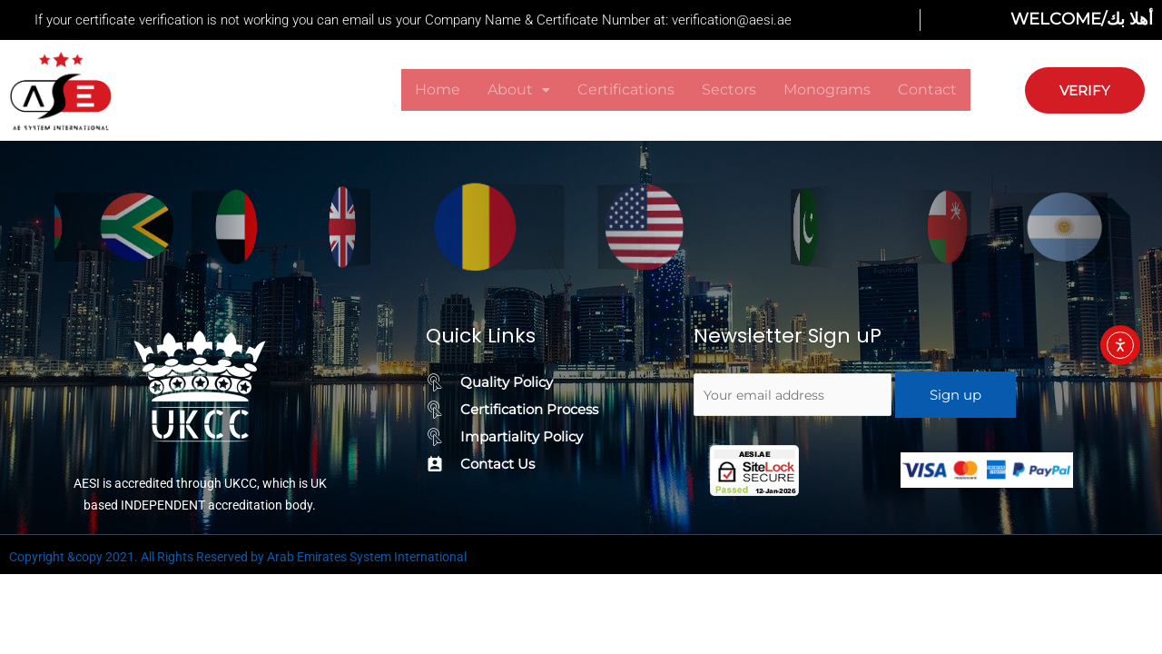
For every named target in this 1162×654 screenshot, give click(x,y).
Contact (927, 89)
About (518, 89)
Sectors (729, 89)
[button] (519, 90)
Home (437, 89)
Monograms (827, 89)
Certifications (626, 89)
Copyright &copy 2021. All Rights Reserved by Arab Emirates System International (238, 557)
